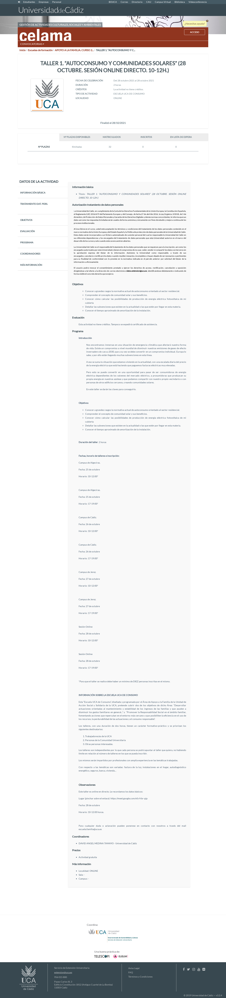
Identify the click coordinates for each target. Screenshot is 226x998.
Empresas (44, 1)
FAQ (130, 972)
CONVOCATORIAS (32, 43)
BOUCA (113, 1)
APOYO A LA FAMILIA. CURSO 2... (75, 50)
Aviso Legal (134, 968)
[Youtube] (198, 969)
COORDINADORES (30, 253)
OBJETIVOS (26, 220)
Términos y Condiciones (140, 976)
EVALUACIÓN (27, 231)
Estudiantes (29, 1)
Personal (56, 1)
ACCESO (194, 32)
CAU (148, 1)
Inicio (23, 50)
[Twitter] (188, 969)
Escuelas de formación (41, 50)
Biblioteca (180, 1)
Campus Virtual (163, 1)
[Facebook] (184, 969)
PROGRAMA (26, 242)
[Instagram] (193, 969)
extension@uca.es (63, 972)
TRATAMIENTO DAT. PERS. (34, 203)
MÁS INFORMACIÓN (31, 264)
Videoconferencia (198, 1)
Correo (124, 1)
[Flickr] (203, 969)
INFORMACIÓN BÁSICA (32, 192)
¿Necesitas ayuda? (195, 23)
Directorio (137, 1)
